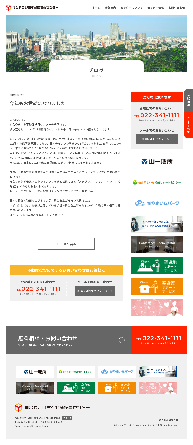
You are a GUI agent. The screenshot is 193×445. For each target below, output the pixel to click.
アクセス (67, 418)
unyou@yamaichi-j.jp (36, 425)
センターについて (132, 7)
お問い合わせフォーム (94, 291)
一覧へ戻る (66, 244)
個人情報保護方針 (168, 420)
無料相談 (188, 100)
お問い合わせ (176, 7)
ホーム (96, 7)
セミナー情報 (155, 7)
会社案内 (110, 7)
